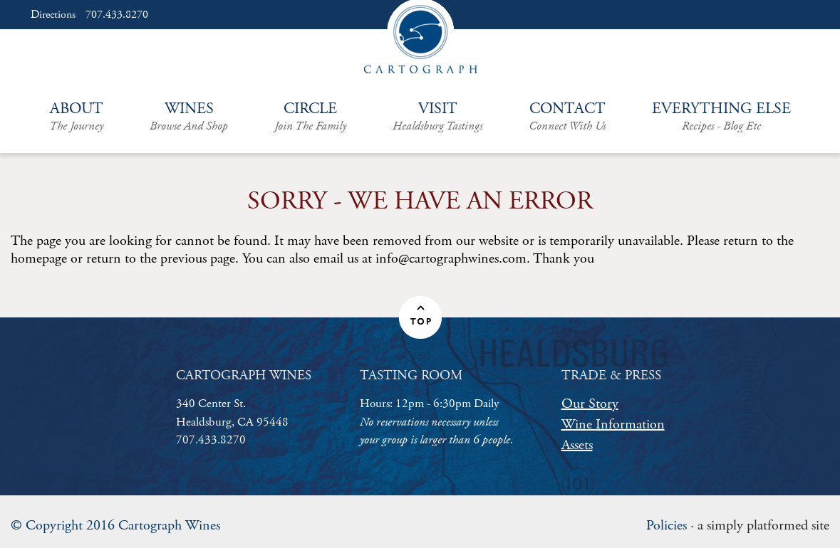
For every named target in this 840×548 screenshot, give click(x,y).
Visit (437, 117)
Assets (577, 445)
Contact (567, 117)
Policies (666, 525)
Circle (310, 117)
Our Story (589, 404)
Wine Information (613, 424)
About (76, 117)
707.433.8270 (116, 15)
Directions (53, 15)
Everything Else (721, 117)
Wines (189, 117)
